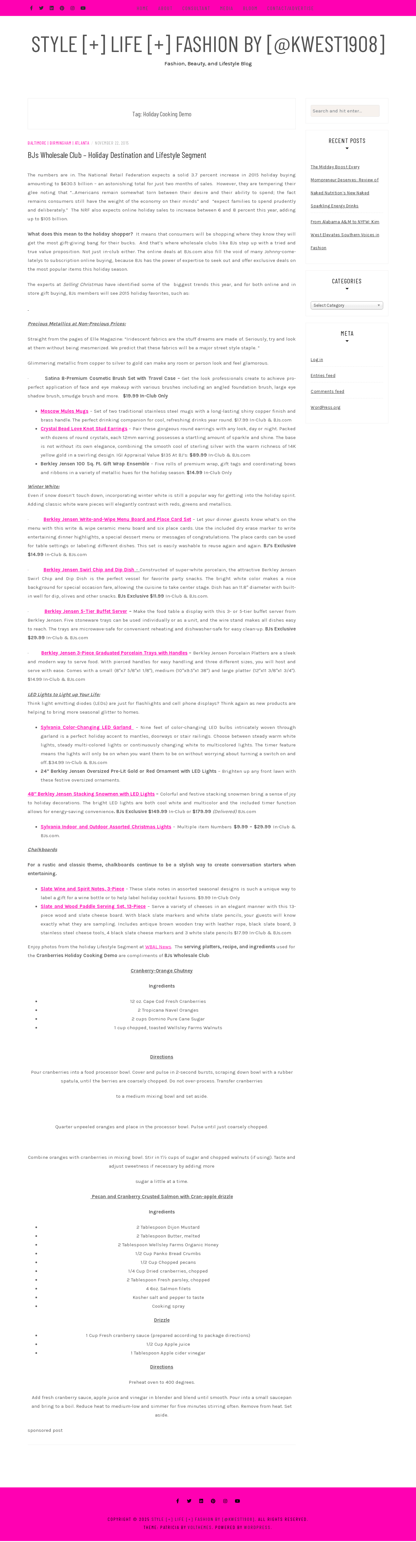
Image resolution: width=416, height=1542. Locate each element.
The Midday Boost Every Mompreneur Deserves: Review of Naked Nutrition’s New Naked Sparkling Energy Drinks (345, 188)
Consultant (197, 8)
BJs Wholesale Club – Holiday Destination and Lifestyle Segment (117, 155)
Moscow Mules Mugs (64, 412)
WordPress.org (326, 408)
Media (227, 8)
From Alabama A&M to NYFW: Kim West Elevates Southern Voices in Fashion (345, 236)
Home (143, 8)
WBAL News (158, 948)
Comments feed (327, 392)
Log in (317, 360)
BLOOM (251, 8)
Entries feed (323, 376)
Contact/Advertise (291, 8)
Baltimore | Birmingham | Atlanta (58, 144)
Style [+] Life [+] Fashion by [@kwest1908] (208, 43)
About (166, 8)
